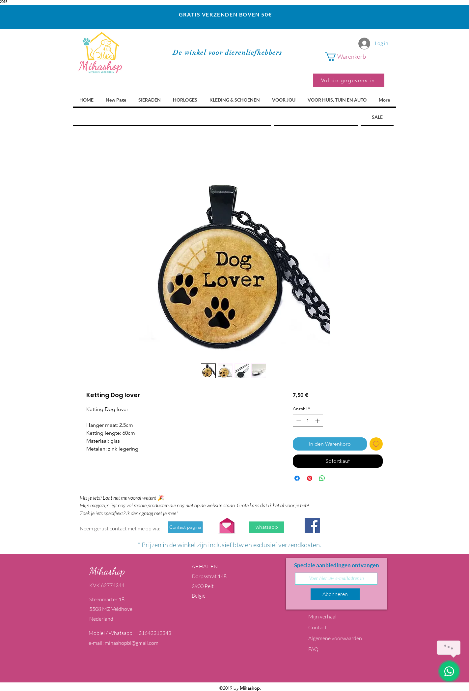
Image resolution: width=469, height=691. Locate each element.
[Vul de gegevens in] (348, 80)
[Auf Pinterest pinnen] (310, 478)
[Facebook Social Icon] (312, 525)
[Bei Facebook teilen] (297, 478)
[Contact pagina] (185, 527)
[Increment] (318, 420)
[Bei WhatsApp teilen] (322, 478)
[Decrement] (298, 420)
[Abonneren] (335, 594)
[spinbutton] (308, 420)
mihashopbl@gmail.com (131, 643)
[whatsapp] (266, 527)
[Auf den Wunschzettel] (376, 444)
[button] (354, 56)
